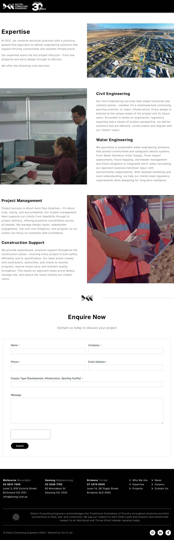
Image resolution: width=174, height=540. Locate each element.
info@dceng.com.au (15, 496)
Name (15, 345)
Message (16, 394)
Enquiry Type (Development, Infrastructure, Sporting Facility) (47, 378)
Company (94, 345)
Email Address (97, 361)
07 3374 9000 (96, 484)
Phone (15, 361)
